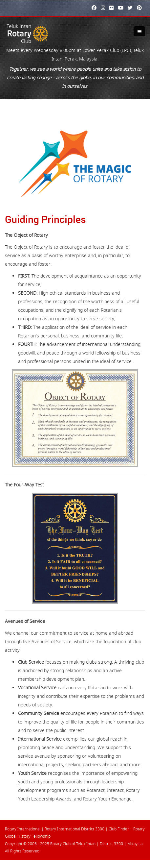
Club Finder (119, 829)
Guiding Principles (45, 219)
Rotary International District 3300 (74, 829)
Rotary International (22, 829)
